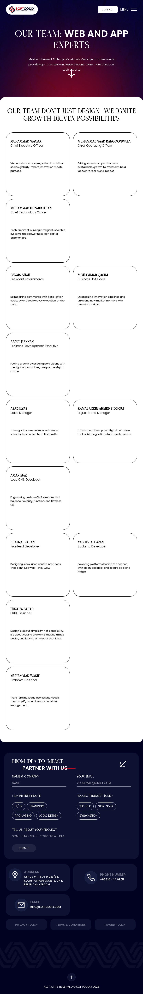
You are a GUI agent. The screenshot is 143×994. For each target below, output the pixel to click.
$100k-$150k (88, 816)
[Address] (15, 874)
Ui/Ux (18, 806)
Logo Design (48, 816)
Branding (37, 806)
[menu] (134, 9)
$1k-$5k (85, 806)
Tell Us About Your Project (34, 830)
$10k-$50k (105, 806)
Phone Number (113, 874)
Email (35, 902)
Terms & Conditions (71, 925)
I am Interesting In (26, 796)
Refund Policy (115, 925)
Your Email (85, 777)
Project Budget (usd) (95, 796)
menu (124, 9)
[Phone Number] (91, 877)
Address (31, 871)
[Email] (21, 905)
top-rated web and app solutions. (62, 64)
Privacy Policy (26, 925)
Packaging (23, 816)
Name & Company (25, 777)
